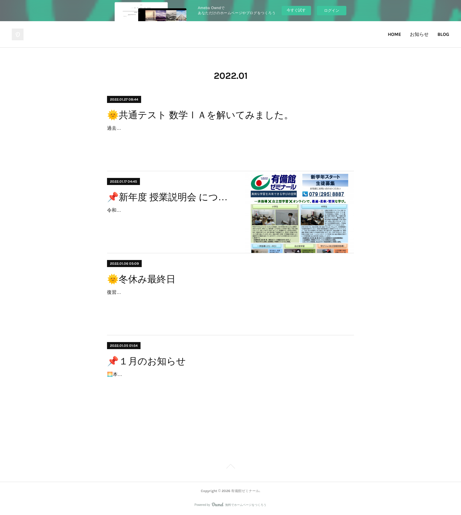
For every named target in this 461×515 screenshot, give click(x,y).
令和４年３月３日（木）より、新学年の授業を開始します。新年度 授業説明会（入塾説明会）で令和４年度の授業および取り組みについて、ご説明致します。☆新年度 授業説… (170, 219)
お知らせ (419, 34)
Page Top (230, 467)
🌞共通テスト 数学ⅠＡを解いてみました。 (200, 115)
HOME (394, 34)
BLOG (443, 34)
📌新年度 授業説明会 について (171, 197)
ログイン (331, 10)
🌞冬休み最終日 (141, 279)
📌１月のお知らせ (146, 361)
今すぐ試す (296, 10)
